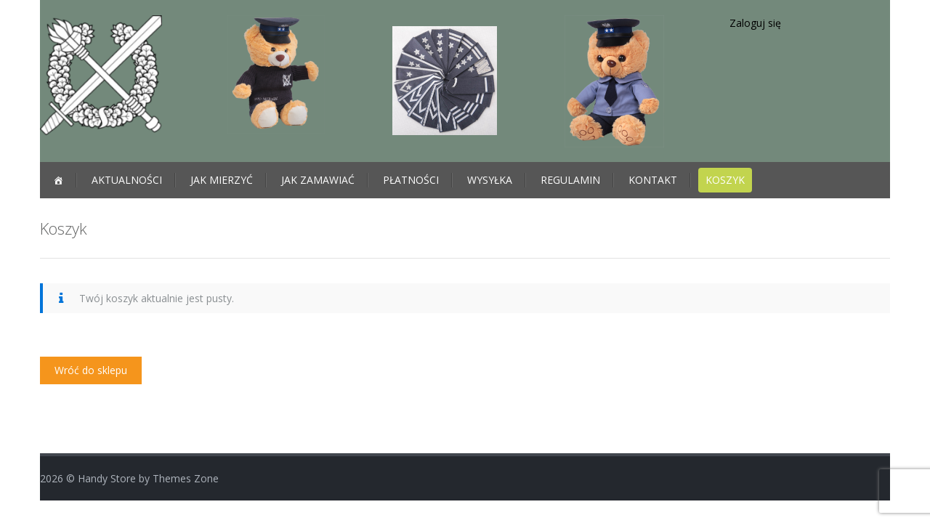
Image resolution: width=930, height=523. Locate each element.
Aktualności (127, 180)
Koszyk (725, 180)
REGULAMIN (570, 180)
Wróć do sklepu (90, 370)
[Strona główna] (58, 180)
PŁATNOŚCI (411, 180)
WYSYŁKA (489, 180)
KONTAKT (652, 180)
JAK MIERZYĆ (221, 180)
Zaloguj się (755, 23)
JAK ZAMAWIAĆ (318, 180)
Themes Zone (186, 478)
